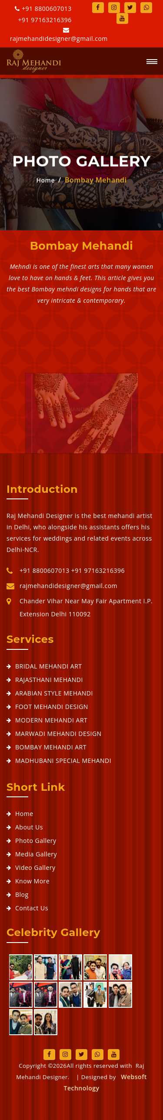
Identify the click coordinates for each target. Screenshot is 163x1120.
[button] (148, 62)
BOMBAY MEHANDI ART (50, 747)
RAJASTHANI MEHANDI (49, 679)
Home (45, 180)
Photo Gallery (36, 840)
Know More (32, 881)
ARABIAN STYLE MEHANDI (54, 693)
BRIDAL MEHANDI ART (48, 666)
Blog (22, 894)
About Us (29, 827)
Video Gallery (35, 867)
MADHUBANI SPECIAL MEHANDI (63, 760)
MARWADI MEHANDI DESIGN (58, 733)
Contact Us (31, 908)
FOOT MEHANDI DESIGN (51, 706)
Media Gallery (36, 854)
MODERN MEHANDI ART (51, 720)
